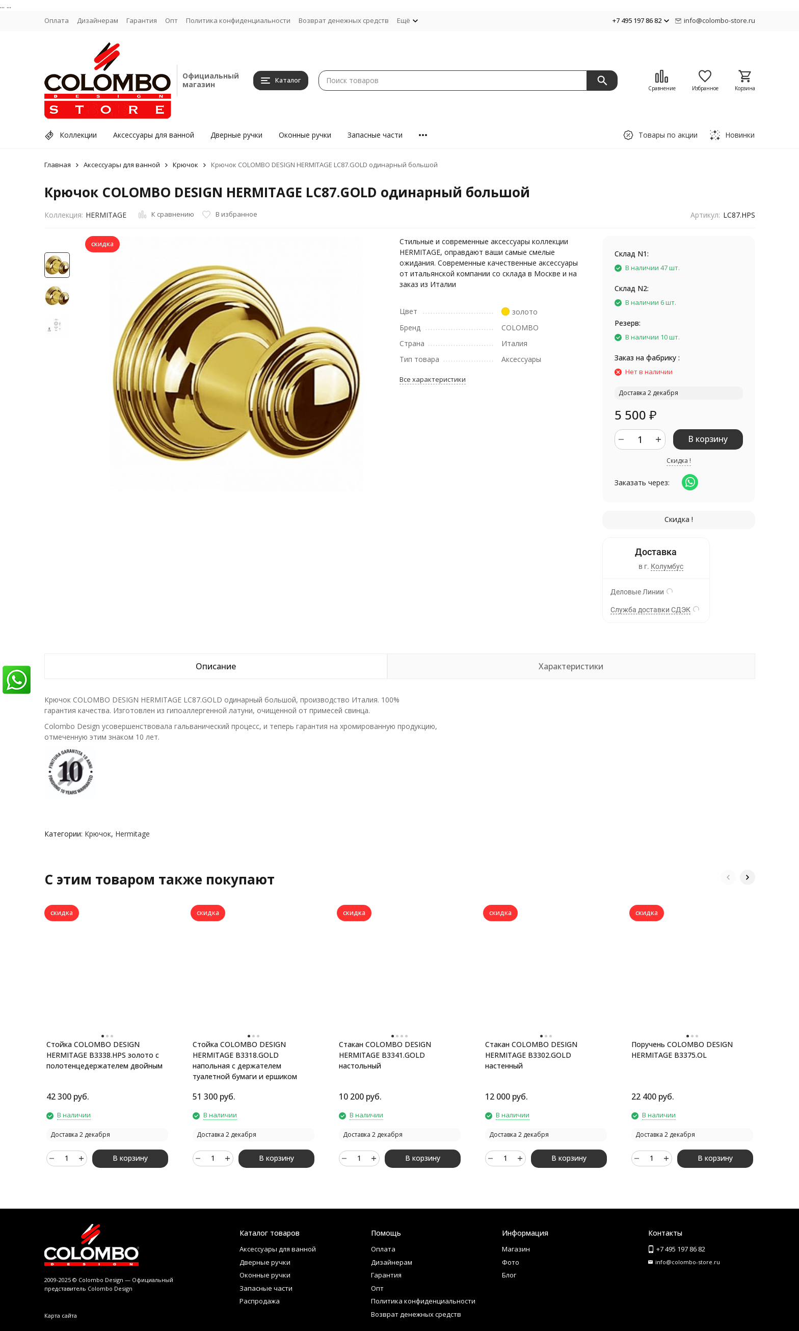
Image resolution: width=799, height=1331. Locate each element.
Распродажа (259, 1301)
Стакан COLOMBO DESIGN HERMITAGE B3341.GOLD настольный (385, 1055)
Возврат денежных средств (344, 20)
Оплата (56, 20)
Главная (57, 164)
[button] (728, 877)
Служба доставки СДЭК (650, 610)
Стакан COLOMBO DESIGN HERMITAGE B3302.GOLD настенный (531, 1055)
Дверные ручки (236, 135)
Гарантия (141, 20)
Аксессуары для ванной (153, 135)
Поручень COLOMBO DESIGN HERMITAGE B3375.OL (682, 1049)
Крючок (185, 164)
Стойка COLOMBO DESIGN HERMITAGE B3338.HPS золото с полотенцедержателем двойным (104, 1055)
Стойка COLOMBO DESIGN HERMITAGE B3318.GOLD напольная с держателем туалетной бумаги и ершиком (245, 1060)
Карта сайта (60, 1315)
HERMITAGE (106, 215)
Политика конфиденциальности (238, 20)
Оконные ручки (305, 135)
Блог (509, 1275)
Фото (510, 1262)
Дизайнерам (97, 20)
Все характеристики (433, 379)
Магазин (516, 1249)
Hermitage (132, 834)
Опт (171, 20)
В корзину (708, 439)
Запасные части (375, 135)
